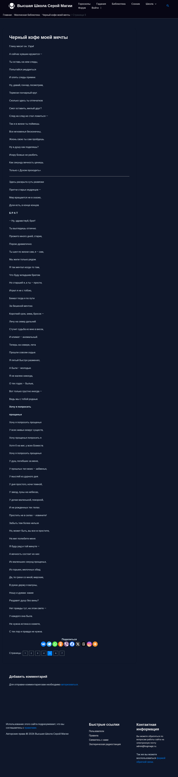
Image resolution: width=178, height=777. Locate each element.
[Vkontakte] (43, 644)
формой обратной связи (151, 760)
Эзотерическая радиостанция (106, 744)
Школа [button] (147, 4)
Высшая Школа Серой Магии (44, 6)
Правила (94, 734)
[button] (150, 4)
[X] (77, 644)
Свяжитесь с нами (99, 739)
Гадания (100, 4)
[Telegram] (49, 644)
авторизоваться (70, 684)
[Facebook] (72, 644)
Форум (81, 8)
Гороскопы (84, 4)
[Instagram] (89, 644)
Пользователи (97, 729)
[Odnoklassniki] (60, 644)
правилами (30, 726)
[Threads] (83, 644)
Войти (95, 8)
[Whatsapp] (54, 644)
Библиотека (116, 4)
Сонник (132, 4)
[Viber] (66, 644)
